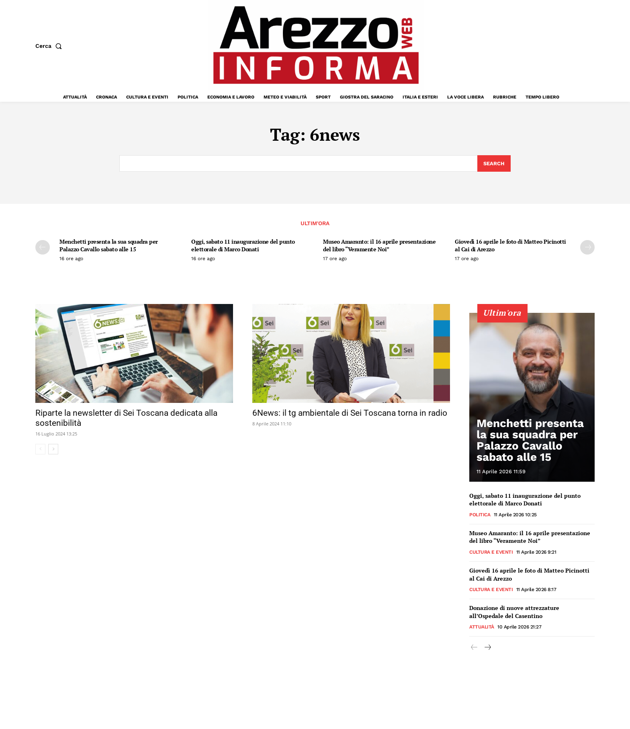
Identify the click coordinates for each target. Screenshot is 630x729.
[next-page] (587, 247)
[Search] (494, 163)
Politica (479, 515)
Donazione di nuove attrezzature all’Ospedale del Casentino (514, 612)
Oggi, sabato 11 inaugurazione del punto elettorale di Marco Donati (243, 245)
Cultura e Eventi (491, 552)
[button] (50, 45)
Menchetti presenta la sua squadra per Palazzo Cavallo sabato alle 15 (108, 245)
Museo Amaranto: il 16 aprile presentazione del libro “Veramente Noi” (379, 245)
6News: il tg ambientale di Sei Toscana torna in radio (349, 413)
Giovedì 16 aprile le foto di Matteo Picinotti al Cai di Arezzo (510, 245)
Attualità (481, 627)
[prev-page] (42, 247)
